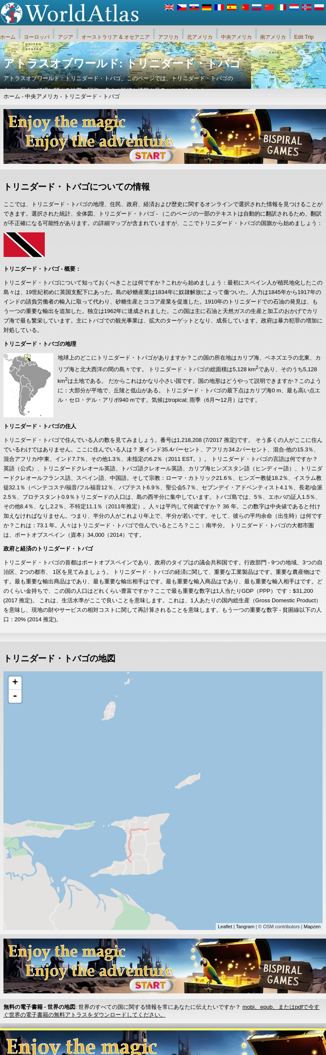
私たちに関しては (117, 1037)
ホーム (8, 37)
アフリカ (168, 37)
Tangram (245, 926)
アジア (65, 37)
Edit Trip (304, 37)
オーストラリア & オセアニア (115, 37)
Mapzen (312, 926)
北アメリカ (200, 37)
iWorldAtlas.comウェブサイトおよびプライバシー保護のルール (215, 1037)
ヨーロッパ (37, 37)
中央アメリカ (236, 37)
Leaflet (225, 926)
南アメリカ (273, 37)
